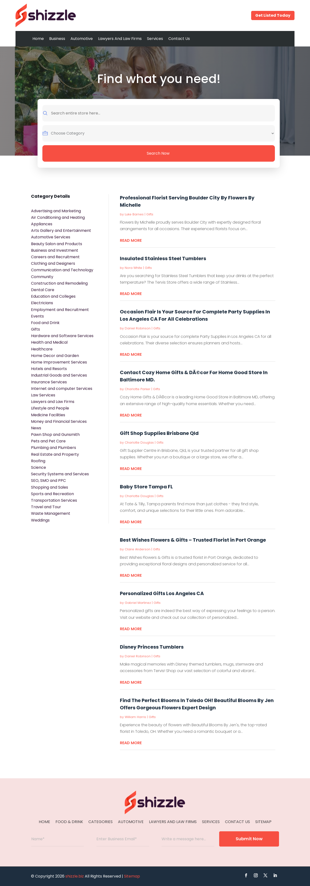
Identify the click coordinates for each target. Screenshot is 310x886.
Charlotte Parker (137, 389)
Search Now (158, 153)
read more (131, 240)
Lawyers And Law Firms (120, 38)
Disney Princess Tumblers (152, 647)
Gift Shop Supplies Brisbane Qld (159, 433)
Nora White (133, 267)
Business (57, 38)
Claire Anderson (137, 549)
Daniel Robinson (138, 328)
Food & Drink (69, 822)
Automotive (81, 38)
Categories (100, 822)
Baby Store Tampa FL (146, 486)
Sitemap (263, 822)
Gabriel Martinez (138, 602)
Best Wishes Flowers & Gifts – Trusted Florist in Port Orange (193, 540)
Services (155, 38)
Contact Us (179, 38)
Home (38, 38)
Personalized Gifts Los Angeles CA (162, 593)
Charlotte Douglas (139, 442)
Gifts (149, 214)
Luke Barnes (134, 214)
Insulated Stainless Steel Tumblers (163, 258)
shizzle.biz (74, 876)
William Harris (135, 717)
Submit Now (249, 839)
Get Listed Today (272, 15)
